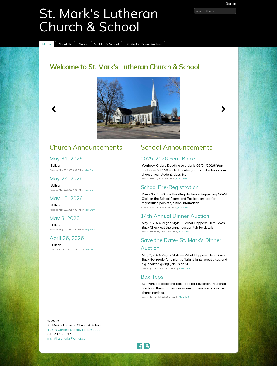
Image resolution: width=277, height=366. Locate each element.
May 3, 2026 (65, 218)
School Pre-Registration (170, 187)
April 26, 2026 (67, 238)
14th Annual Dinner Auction (175, 215)
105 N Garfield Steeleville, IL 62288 (74, 329)
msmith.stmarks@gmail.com (67, 338)
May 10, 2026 (66, 198)
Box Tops (152, 276)
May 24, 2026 (66, 178)
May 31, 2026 (66, 158)
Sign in (231, 3)
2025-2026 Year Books (169, 158)
